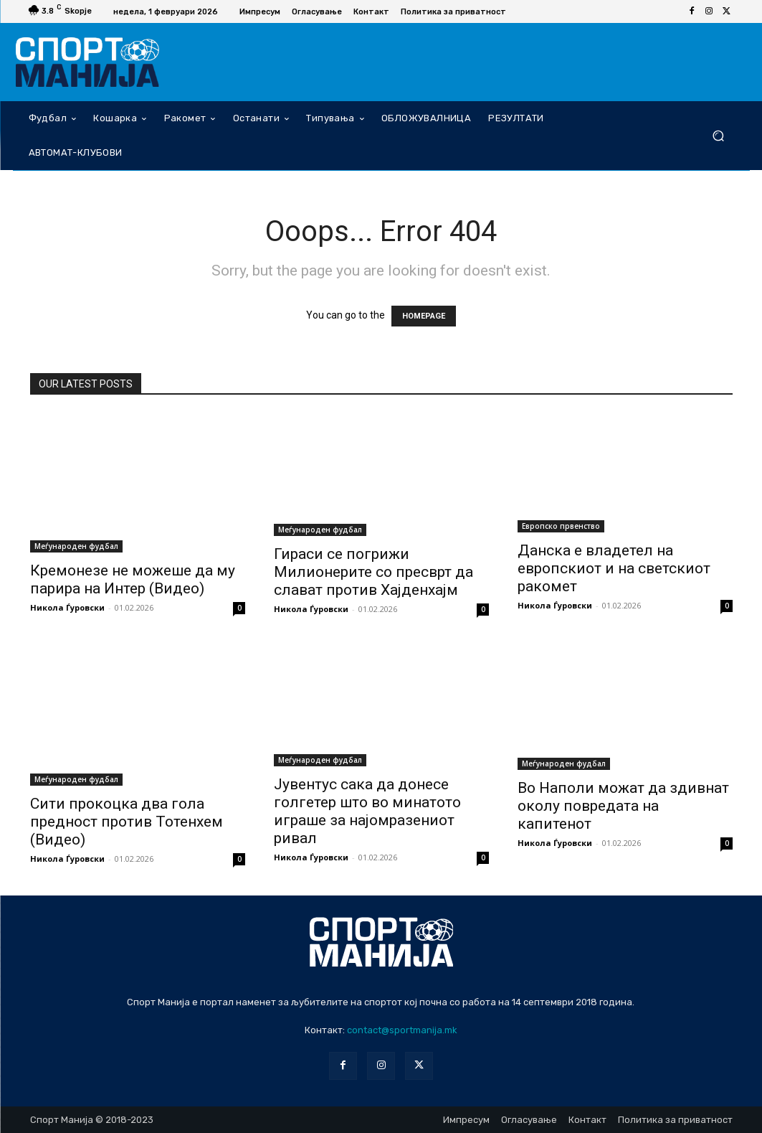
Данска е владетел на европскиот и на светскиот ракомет (614, 568)
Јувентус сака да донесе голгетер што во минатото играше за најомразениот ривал (367, 811)
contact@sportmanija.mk (402, 1030)
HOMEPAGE (423, 316)
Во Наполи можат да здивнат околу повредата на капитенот (623, 805)
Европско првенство (561, 526)
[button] (718, 135)
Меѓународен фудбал (76, 546)
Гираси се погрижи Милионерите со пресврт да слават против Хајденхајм (373, 571)
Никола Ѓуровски (67, 607)
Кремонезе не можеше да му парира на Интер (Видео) (132, 579)
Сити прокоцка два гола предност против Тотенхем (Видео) (126, 821)
